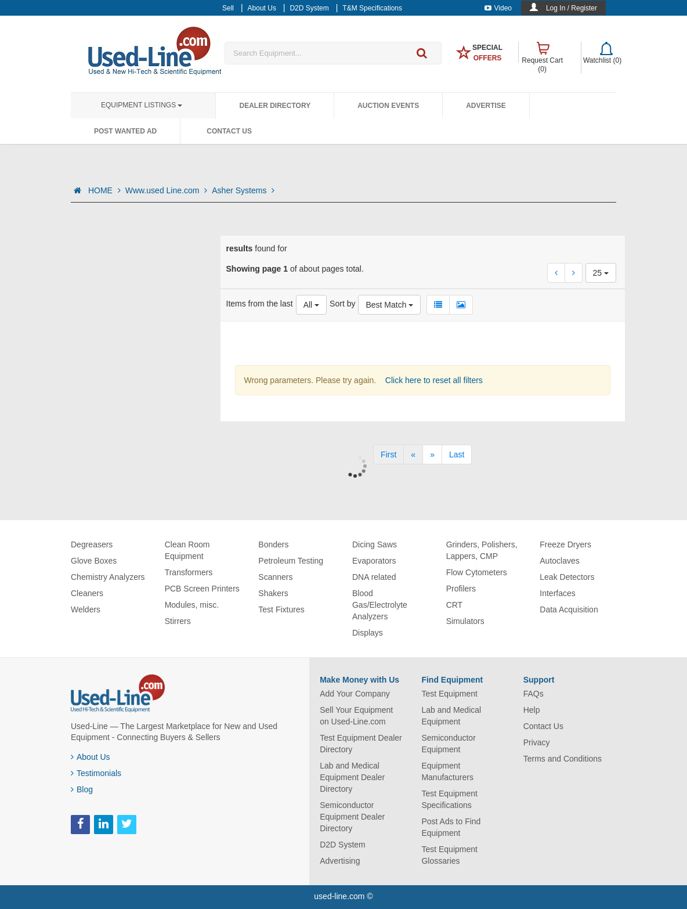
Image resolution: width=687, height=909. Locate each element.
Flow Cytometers (476, 572)
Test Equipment (449, 693)
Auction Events (388, 106)
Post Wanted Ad (125, 131)
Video (498, 8)
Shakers (273, 593)
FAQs (533, 693)
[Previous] (413, 454)
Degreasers (92, 544)
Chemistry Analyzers (108, 577)
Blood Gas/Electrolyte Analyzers (379, 605)
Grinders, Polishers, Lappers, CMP (482, 550)
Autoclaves (559, 560)
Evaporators (374, 560)
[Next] (432, 454)
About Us (90, 757)
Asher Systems (243, 190)
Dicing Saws (374, 544)
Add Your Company (355, 693)
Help (531, 710)
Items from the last (259, 303)
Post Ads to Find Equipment (450, 827)
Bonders (273, 544)
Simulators (465, 621)
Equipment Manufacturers (447, 771)
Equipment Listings (141, 105)
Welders (85, 609)
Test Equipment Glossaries (449, 855)
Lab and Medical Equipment (451, 715)
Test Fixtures (281, 609)
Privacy (536, 742)
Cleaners (87, 593)
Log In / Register (571, 8)
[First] (388, 454)
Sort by (342, 303)
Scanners (275, 577)
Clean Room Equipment (187, 550)
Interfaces (557, 593)
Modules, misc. (192, 604)
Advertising (340, 860)
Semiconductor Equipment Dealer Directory (352, 816)
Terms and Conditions (562, 758)
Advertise (486, 106)
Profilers (461, 588)
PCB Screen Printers (202, 588)
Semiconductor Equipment (448, 743)
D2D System (343, 844)
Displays (367, 632)
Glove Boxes (94, 560)
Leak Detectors (567, 577)
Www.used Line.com (166, 190)
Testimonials (96, 773)
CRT (454, 604)
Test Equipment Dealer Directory (361, 743)
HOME (104, 190)
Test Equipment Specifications (449, 799)
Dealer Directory (274, 106)
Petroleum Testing (290, 560)
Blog (82, 789)
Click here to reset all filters (433, 380)
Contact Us (229, 131)
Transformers (189, 572)
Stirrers (178, 621)
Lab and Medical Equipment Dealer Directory (352, 777)
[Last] (457, 454)
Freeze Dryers (565, 544)
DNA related (374, 577)
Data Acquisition (569, 609)
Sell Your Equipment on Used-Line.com (356, 715)
